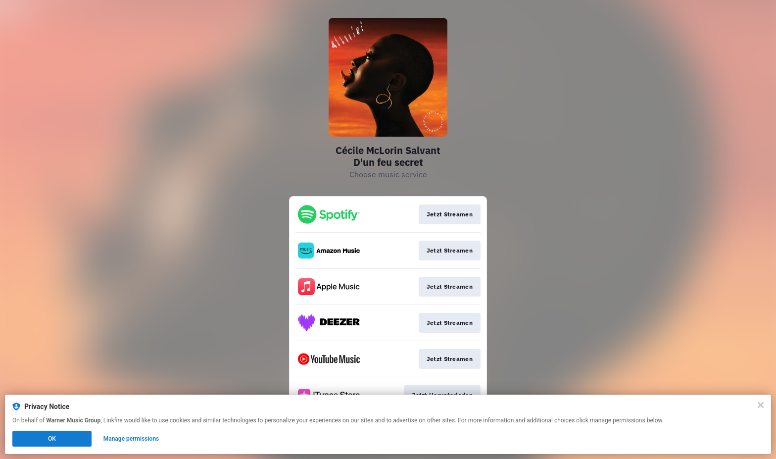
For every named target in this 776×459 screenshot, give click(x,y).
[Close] (761, 405)
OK (52, 438)
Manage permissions (131, 438)
